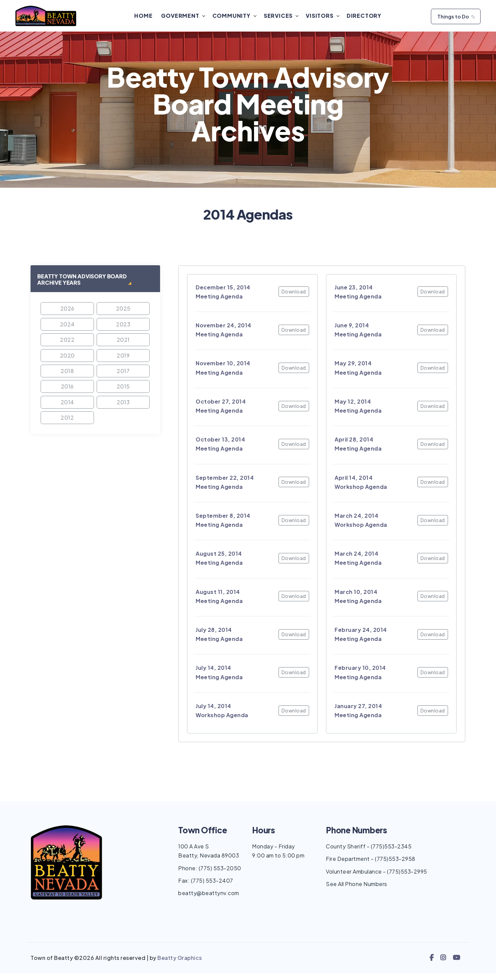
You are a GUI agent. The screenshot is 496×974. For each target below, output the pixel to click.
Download (294, 292)
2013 (123, 402)
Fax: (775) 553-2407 (205, 881)
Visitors (321, 15)
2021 (123, 340)
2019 (123, 356)
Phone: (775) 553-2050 (209, 868)
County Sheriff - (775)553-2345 (368, 847)
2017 (123, 371)
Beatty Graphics (179, 958)
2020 (67, 356)
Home (145, 15)
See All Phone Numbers (356, 884)
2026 (67, 309)
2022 (67, 340)
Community (232, 15)
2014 (67, 402)
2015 (123, 387)
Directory (365, 15)
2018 (67, 371)
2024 (67, 324)
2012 (67, 418)
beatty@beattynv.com (208, 893)
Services (279, 15)
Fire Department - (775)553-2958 (370, 859)
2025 (123, 309)
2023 (123, 324)
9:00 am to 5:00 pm (278, 856)
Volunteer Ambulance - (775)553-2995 (376, 872)
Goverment (181, 15)
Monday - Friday (273, 847)
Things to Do (456, 16)
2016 (67, 387)
